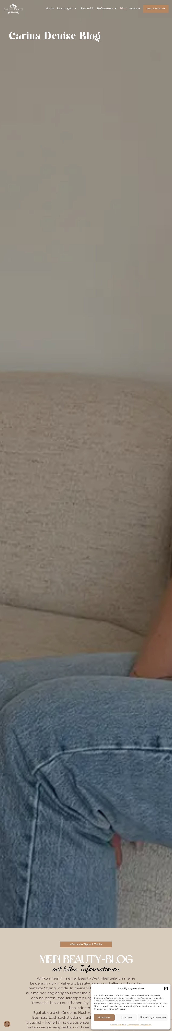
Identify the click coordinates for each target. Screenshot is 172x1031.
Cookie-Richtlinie (118, 1025)
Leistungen (67, 8)
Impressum (146, 1025)
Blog (123, 8)
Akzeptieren (104, 1017)
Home (50, 8)
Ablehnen (126, 1017)
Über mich (87, 8)
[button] (165, 988)
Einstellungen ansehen (153, 1017)
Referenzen (107, 8)
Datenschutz (133, 1025)
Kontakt (134, 8)
